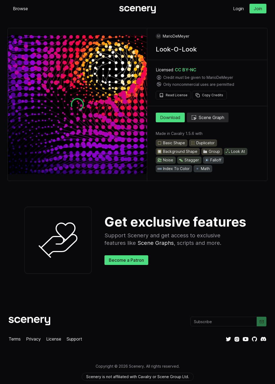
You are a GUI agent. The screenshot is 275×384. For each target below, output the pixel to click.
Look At (235, 151)
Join (258, 8)
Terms (15, 339)
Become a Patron (126, 260)
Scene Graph (207, 117)
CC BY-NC (185, 69)
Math (202, 168)
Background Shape (177, 151)
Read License (173, 95)
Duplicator (202, 143)
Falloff (212, 160)
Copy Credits (209, 95)
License (53, 339)
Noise (165, 160)
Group (211, 151)
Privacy (33, 339)
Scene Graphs (156, 243)
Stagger (189, 160)
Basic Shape (171, 143)
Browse (20, 8)
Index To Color (173, 168)
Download (170, 117)
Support (74, 339)
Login (238, 8)
